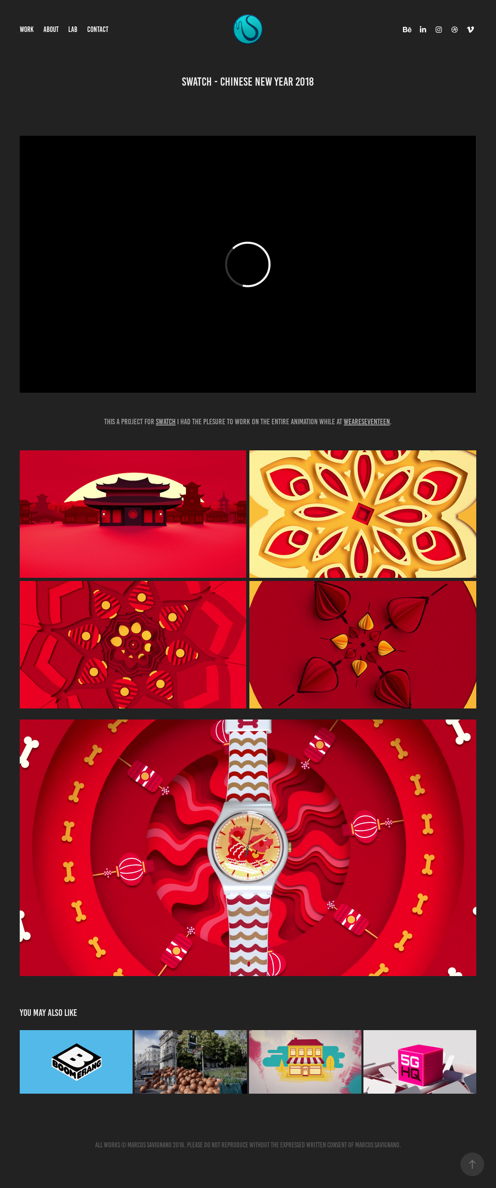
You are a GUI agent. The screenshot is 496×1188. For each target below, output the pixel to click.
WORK (27, 29)
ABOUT (51, 29)
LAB (72, 29)
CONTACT (98, 29)
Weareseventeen (367, 421)
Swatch (166, 421)
